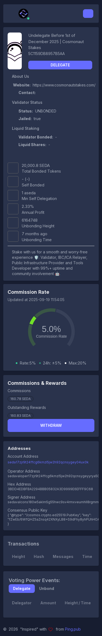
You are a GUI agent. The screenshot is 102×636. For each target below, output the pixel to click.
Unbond (46, 588)
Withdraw (51, 425)
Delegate (60, 65)
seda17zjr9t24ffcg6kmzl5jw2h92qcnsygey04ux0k (48, 462)
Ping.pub (73, 629)
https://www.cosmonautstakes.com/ (64, 85)
